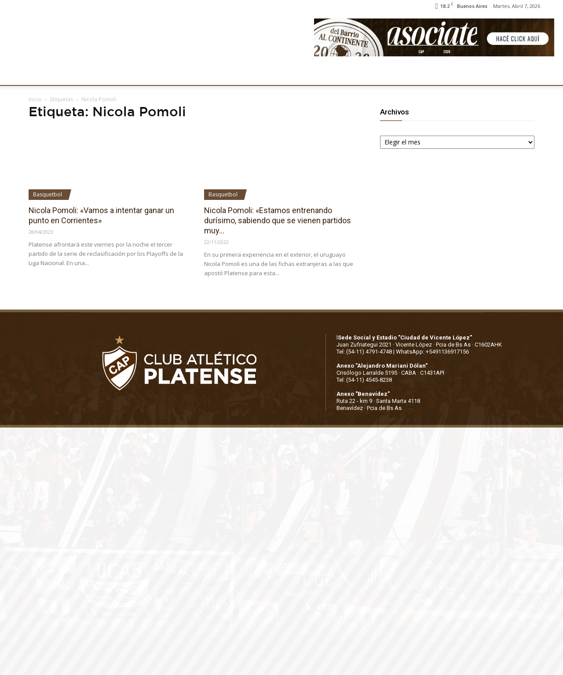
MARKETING (226, 73)
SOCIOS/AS (314, 73)
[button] (548, 74)
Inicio (35, 99)
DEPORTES (179, 73)
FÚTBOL (137, 73)
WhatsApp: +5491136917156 (432, 351)
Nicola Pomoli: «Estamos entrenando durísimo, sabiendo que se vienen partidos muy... (277, 220)
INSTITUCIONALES (85, 73)
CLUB (36, 73)
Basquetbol (47, 194)
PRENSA (271, 73)
